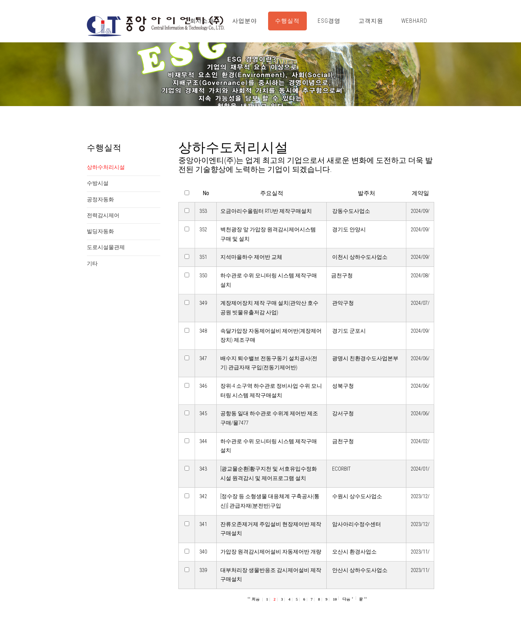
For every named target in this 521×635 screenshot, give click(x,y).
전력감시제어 (103, 215)
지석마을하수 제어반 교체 (251, 257)
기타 (92, 263)
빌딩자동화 (100, 231)
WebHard (414, 20)
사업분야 (244, 20)
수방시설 (98, 183)
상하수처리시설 (106, 167)
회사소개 (202, 20)
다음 (346, 599)
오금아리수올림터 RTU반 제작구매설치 (266, 211)
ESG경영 (329, 20)
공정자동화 (100, 199)
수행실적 (287, 20)
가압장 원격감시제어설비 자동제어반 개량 (270, 551)
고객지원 (371, 20)
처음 (256, 599)
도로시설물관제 (106, 247)
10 (335, 599)
